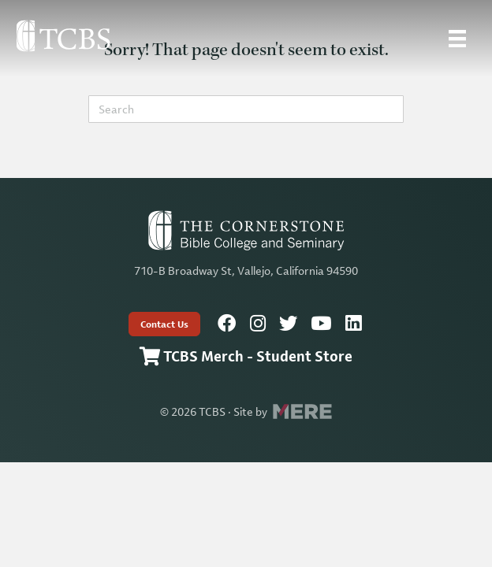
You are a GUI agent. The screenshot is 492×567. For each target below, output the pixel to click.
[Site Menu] (457, 38)
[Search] (246, 109)
